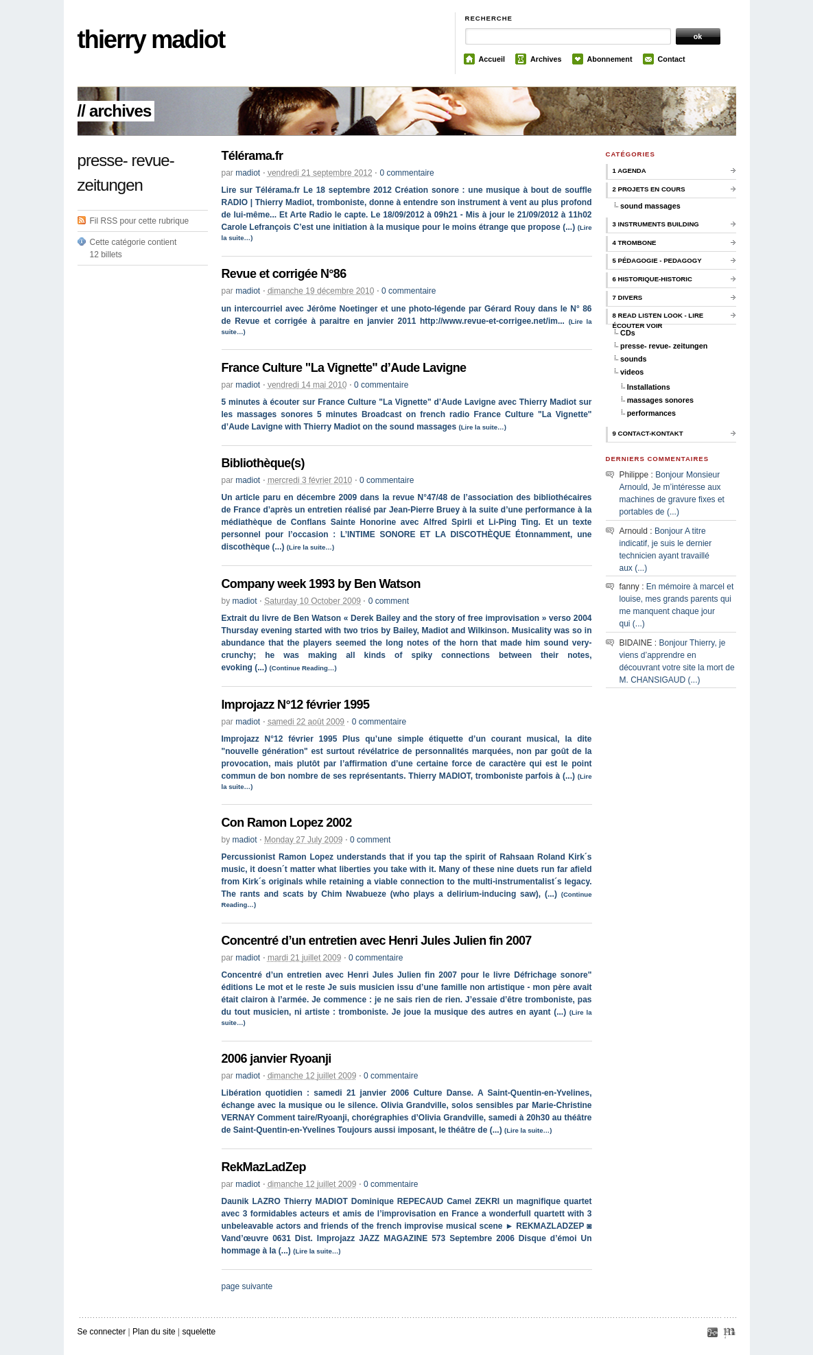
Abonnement (610, 59)
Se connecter (102, 1331)
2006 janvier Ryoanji (276, 1058)
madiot (247, 173)
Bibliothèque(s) (263, 463)
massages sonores (660, 400)
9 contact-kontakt (648, 433)
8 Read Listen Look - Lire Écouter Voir (658, 318)
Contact (671, 59)
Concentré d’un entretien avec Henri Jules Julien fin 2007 (377, 940)
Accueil (492, 59)
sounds (633, 359)
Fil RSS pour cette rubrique (139, 221)
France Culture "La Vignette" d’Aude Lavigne (344, 368)
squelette (199, 1331)
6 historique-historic (652, 279)
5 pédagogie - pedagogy (657, 260)
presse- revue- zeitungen (663, 346)
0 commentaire (406, 173)
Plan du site (154, 1331)
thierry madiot (151, 39)
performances (651, 413)
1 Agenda (629, 170)
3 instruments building (656, 224)
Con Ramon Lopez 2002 (287, 822)
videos (632, 372)
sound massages (650, 206)
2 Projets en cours (649, 189)
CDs (627, 333)
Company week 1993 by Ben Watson (321, 584)
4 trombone (635, 242)
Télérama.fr (252, 156)
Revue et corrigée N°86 (284, 274)
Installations (648, 387)
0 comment (388, 601)
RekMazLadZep (264, 1167)
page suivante (247, 1286)
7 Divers (628, 297)
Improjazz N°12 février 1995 (296, 704)
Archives (546, 59)
